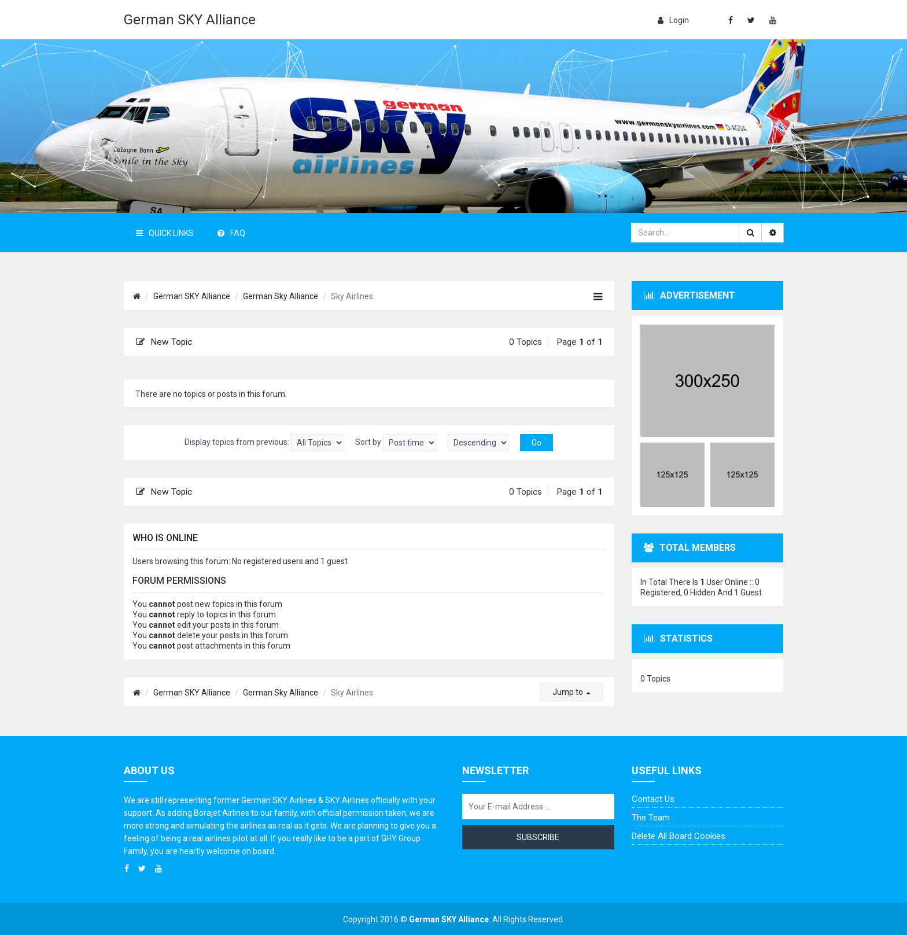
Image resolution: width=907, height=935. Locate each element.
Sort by (396, 442)
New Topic (164, 342)
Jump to (571, 692)
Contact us (653, 799)
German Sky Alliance (280, 296)
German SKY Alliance (190, 20)
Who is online (165, 537)
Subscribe (538, 837)
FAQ (231, 233)
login (673, 20)
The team (651, 817)
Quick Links (165, 233)
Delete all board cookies (678, 836)
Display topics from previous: (264, 442)
